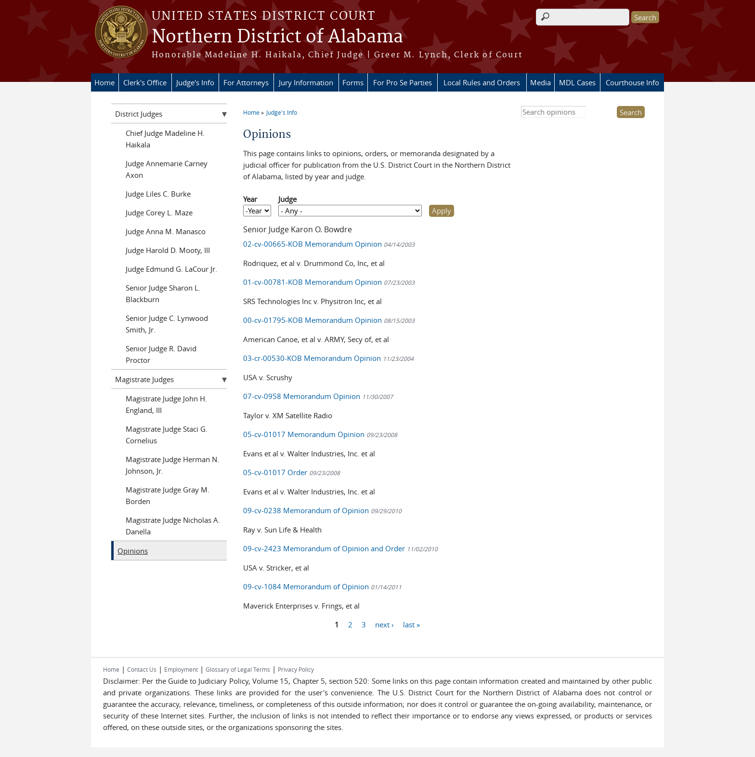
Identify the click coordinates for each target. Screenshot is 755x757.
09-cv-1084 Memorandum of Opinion (322, 586)
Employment (181, 669)
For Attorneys (246, 82)
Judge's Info (195, 82)
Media (540, 82)
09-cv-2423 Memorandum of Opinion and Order (340, 548)
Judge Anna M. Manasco (166, 231)
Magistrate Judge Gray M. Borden (167, 495)
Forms (353, 82)
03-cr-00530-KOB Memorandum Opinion (328, 358)
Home (104, 82)
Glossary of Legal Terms (238, 669)
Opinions (132, 551)
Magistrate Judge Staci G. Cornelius (167, 434)
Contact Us (141, 669)
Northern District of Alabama (277, 37)
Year (250, 199)
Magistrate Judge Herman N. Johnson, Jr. (172, 465)
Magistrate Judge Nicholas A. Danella (173, 525)
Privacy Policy (296, 669)
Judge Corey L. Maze (159, 212)
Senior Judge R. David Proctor (161, 354)
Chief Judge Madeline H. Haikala (165, 138)
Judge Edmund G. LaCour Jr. (171, 269)
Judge (287, 199)
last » (411, 624)
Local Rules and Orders (481, 82)
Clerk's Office (145, 82)
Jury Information (306, 82)
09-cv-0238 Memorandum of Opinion (322, 510)
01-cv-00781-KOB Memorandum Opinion (329, 282)
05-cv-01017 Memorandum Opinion (320, 434)
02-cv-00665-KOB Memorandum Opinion (329, 244)
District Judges (138, 114)
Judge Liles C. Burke (158, 194)
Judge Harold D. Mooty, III (168, 250)
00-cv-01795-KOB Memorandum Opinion (329, 320)
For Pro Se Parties (402, 82)
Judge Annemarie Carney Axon (167, 169)
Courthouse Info (632, 82)
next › (384, 624)
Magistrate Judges (144, 379)
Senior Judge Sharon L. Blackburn (163, 293)
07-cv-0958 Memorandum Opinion (318, 396)
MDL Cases (577, 82)
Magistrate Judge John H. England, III (166, 404)
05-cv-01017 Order (291, 472)
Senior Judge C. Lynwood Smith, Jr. (167, 323)
